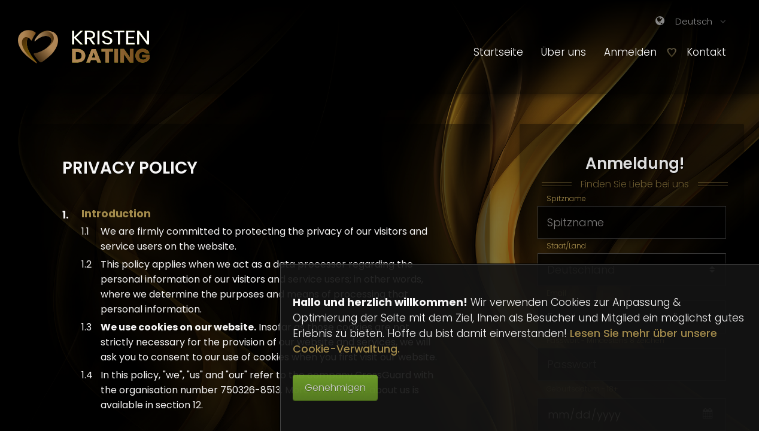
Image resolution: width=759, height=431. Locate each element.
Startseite (498, 52)
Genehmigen (335, 387)
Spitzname (566, 200)
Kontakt (706, 52)
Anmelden (635, 52)
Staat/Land (566, 247)
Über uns (563, 52)
